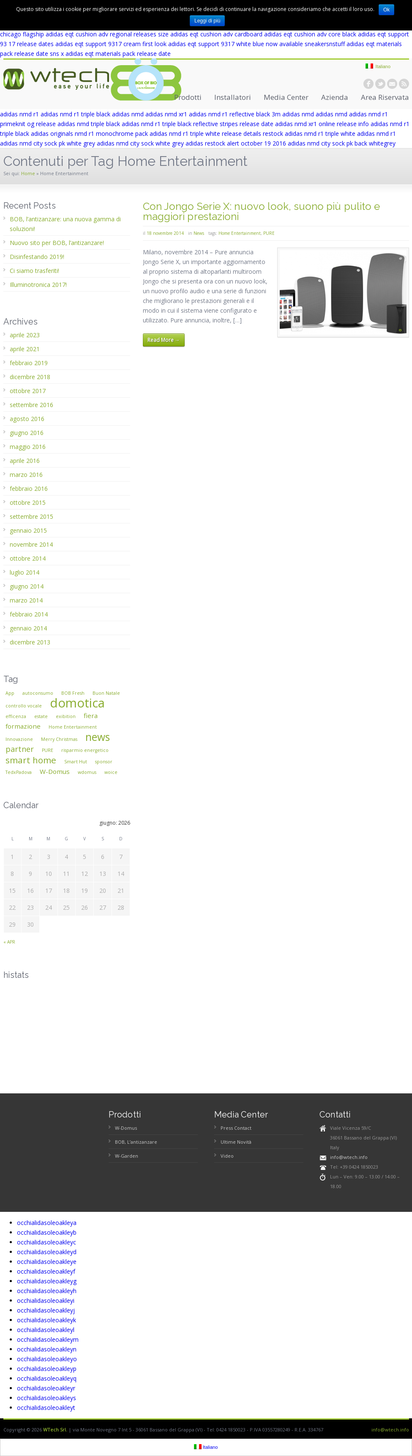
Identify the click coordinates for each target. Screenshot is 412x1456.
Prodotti (188, 97)
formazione (23, 726)
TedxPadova (18, 772)
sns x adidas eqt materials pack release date (110, 54)
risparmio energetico (85, 750)
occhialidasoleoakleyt (46, 1408)
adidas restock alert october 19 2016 (236, 143)
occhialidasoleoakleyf (46, 1271)
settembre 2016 (31, 405)
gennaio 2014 (28, 628)
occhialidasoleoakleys (46, 1398)
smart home (30, 760)
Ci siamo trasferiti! (34, 271)
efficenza (15, 716)
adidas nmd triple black (88, 124)
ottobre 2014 (28, 558)
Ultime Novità (236, 1142)
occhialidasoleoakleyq (46, 1378)
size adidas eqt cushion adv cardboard (210, 34)
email (392, 84)
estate (41, 716)
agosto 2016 (27, 419)
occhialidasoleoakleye (46, 1262)
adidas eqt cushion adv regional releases (101, 34)
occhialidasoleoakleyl (45, 1330)
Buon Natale (106, 693)
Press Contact (236, 1128)
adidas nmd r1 (19, 114)
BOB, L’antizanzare (136, 1142)
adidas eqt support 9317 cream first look (110, 44)
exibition (66, 716)
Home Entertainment (239, 233)
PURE (269, 233)
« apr (9, 942)
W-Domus (55, 771)
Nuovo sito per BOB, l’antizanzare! (57, 243)
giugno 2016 (27, 433)
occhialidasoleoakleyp (46, 1369)
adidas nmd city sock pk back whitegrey (342, 143)
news (97, 737)
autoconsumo (37, 693)
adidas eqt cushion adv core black (310, 34)
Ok (386, 10)
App (9, 693)
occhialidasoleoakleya (46, 1223)
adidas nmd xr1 (166, 114)
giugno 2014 (27, 586)
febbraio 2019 (29, 363)
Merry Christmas (59, 739)
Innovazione (19, 739)
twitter (380, 84)
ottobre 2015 (28, 502)
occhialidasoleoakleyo (47, 1359)
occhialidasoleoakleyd (46, 1252)
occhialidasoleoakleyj (46, 1310)
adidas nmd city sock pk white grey (47, 143)
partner (19, 749)
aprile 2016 (25, 461)
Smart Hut (75, 762)
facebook (368, 84)
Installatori (232, 97)
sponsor (103, 762)
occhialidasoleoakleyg (46, 1281)
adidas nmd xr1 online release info (322, 124)
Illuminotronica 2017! (38, 285)
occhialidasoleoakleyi (45, 1300)
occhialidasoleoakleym (48, 1339)
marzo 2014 (26, 600)
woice (110, 772)
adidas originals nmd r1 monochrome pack (89, 133)
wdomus (87, 772)
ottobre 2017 (28, 391)
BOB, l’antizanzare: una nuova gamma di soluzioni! (65, 224)
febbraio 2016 (29, 488)
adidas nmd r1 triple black (75, 114)
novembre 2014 (31, 544)
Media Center (286, 97)
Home (28, 173)
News (199, 233)
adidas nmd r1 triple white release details (205, 133)
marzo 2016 (26, 475)
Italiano (378, 66)
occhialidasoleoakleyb (46, 1232)
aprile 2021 (25, 349)
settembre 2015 (31, 516)
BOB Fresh (73, 693)
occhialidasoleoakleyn (46, 1349)
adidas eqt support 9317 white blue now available (235, 44)
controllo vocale (23, 706)
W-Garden (126, 1156)
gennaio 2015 (28, 530)
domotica (77, 702)
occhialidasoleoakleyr (46, 1388)
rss (404, 84)
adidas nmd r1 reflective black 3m (235, 114)
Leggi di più (207, 21)
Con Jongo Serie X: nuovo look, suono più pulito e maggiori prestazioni (261, 211)
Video (227, 1156)
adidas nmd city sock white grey (140, 143)
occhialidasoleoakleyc (46, 1242)
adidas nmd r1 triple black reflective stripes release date (197, 124)
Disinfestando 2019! (37, 257)
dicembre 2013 (30, 642)
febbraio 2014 (29, 614)
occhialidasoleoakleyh (46, 1291)
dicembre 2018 (30, 377)
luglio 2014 (24, 572)
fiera (91, 715)
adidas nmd (128, 114)
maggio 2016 (28, 447)
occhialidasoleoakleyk (46, 1320)
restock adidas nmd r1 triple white (309, 133)
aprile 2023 (25, 335)
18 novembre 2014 (165, 233)
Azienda (334, 97)
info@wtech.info (349, 1157)
